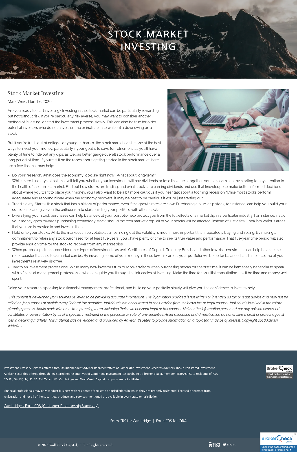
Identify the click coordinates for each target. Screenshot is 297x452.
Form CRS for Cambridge (130, 421)
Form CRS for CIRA (171, 421)
